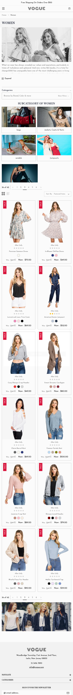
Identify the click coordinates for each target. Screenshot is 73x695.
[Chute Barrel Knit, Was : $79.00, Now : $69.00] (18, 418)
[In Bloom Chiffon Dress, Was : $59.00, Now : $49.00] (54, 222)
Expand (8, 78)
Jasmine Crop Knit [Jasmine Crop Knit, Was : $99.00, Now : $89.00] (18, 514)
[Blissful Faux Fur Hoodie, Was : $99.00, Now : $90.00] (18, 550)
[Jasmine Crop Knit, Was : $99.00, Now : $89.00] (18, 484)
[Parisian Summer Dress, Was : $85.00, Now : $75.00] (18, 222)
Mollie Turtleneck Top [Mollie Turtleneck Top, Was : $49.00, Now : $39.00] (54, 580)
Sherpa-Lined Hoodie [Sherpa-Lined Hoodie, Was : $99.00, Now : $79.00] (54, 514)
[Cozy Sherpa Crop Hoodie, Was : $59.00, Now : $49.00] (18, 353)
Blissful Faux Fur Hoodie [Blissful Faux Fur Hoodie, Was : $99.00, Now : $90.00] (18, 580)
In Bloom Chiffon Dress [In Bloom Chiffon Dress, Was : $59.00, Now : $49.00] (54, 251)
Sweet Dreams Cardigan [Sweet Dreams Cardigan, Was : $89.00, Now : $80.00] (54, 383)
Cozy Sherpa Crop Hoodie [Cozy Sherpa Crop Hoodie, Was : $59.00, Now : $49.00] (18, 383)
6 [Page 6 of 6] (36, 187)
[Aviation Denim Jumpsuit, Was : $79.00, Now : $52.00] (54, 287)
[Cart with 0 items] (69, 8)
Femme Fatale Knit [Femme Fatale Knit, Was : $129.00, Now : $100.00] (54, 448)
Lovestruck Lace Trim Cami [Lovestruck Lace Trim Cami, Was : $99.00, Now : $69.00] (18, 317)
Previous (13, 187)
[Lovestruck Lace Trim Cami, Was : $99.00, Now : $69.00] (18, 287)
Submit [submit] (68, 693)
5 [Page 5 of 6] (32, 187)
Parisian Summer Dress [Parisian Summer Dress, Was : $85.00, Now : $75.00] (18, 251)
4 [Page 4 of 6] (28, 187)
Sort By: (49, 194)
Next (41, 187)
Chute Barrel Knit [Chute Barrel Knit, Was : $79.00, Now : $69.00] (18, 448)
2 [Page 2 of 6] (20, 187)
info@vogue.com (36, 667)
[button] (36, 89)
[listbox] (62, 194)
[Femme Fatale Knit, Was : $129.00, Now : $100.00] (54, 418)
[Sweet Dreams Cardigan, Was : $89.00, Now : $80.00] (54, 353)
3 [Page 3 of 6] (24, 187)
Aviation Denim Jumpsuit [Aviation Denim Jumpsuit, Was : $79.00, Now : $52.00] (54, 317)
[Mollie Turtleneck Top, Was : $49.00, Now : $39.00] (54, 550)
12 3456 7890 (36, 663)
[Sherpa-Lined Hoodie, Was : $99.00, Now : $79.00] (54, 484)
